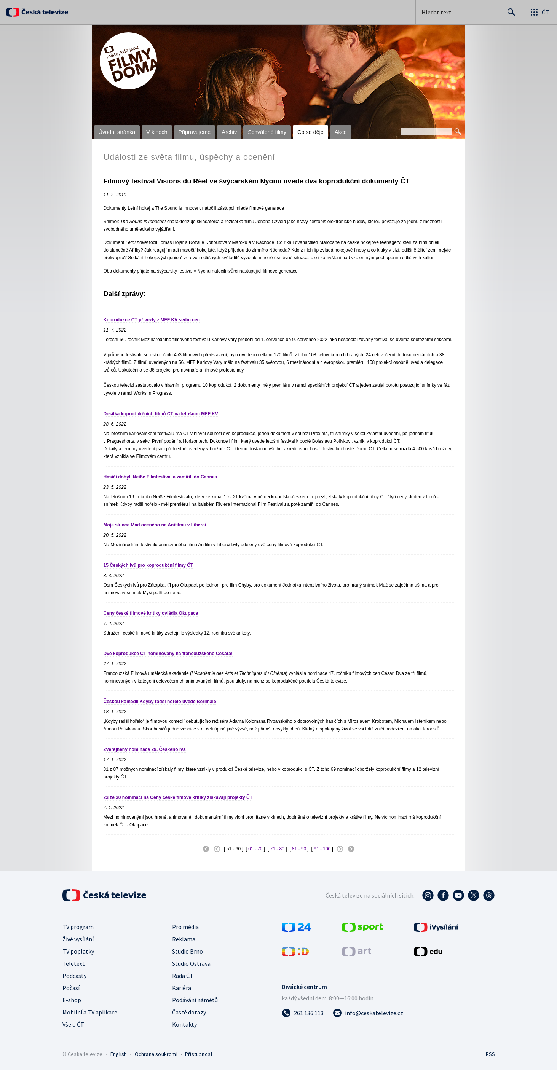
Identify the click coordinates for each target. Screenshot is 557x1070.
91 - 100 (322, 849)
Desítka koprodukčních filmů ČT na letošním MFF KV (161, 413)
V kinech (156, 132)
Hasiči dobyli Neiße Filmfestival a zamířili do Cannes (160, 477)
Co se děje (310, 132)
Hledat (509, 15)
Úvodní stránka (117, 132)
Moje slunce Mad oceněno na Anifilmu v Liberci (155, 525)
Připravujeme (195, 132)
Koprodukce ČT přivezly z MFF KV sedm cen (152, 319)
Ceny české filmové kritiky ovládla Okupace (151, 613)
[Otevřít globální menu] (539, 12)
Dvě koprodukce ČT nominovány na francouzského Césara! (168, 653)
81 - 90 (299, 849)
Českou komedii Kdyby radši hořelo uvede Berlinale (160, 701)
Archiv (229, 132)
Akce (341, 132)
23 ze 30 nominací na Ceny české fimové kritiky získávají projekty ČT (178, 797)
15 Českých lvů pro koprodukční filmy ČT (148, 565)
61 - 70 (255, 849)
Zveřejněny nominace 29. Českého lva (145, 749)
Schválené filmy (267, 132)
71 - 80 (277, 849)
